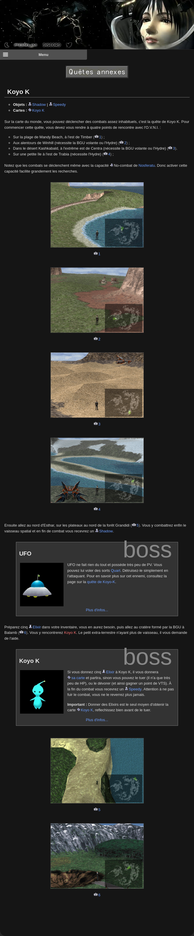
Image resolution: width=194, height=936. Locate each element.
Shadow (39, 104)
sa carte (78, 678)
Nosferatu (147, 165)
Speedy (59, 104)
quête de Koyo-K (101, 582)
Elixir (37, 627)
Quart (115, 570)
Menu (25, 54)
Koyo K (38, 110)
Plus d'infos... (97, 610)
